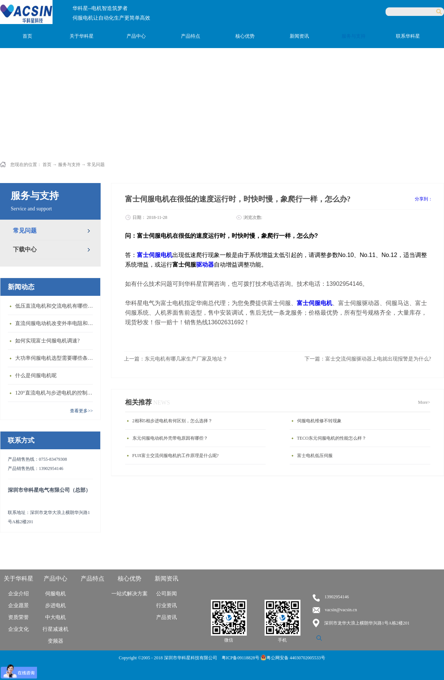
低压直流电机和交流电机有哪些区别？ (56, 306)
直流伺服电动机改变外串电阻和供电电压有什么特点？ (56, 323)
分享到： (424, 199)
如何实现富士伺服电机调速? (47, 341)
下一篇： (368, 359)
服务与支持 (69, 164)
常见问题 (96, 164)
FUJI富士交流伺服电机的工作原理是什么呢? (175, 455)
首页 (27, 36)
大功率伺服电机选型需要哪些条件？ (56, 358)
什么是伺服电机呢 (36, 375)
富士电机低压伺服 (315, 455)
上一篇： (176, 359)
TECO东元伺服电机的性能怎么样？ (331, 438)
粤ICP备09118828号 (241, 657)
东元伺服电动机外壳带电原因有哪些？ (170, 438)
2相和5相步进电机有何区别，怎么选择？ (172, 420)
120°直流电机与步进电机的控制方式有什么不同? (56, 393)
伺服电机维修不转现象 (319, 420)
